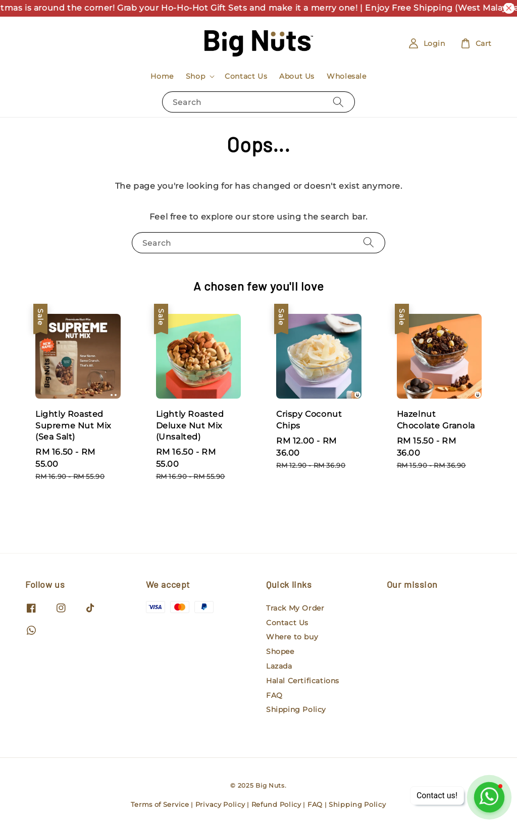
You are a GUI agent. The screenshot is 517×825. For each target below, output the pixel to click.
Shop (195, 76)
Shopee (280, 651)
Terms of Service (160, 804)
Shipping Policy (296, 709)
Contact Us (246, 76)
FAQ (274, 695)
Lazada (279, 666)
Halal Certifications (302, 680)
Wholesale (346, 76)
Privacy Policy (220, 804)
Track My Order (295, 608)
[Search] (338, 102)
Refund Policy (276, 804)
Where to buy (292, 636)
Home (161, 76)
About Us (297, 76)
